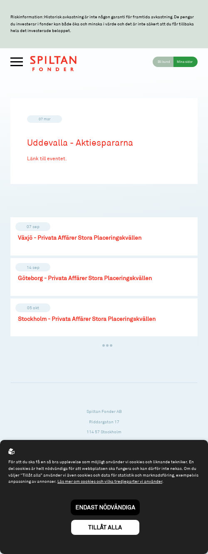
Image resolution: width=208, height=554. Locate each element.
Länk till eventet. (47, 158)
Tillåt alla (105, 527)
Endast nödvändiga (105, 507)
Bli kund (164, 62)
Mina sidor (185, 62)
